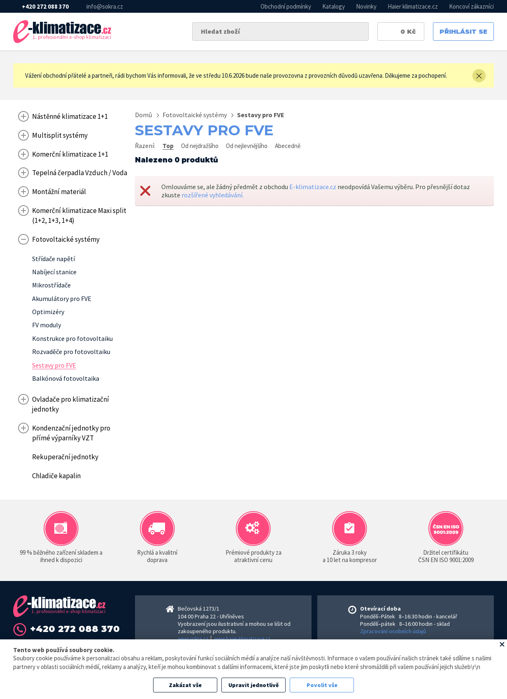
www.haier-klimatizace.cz (242, 638)
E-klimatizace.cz (312, 187)
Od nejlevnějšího (246, 146)
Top (168, 146)
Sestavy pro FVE (260, 115)
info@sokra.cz (104, 6)
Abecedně (287, 146)
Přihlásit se (463, 31)
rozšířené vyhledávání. (212, 195)
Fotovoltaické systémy (195, 115)
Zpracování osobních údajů (393, 631)
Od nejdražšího (200, 146)
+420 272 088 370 (45, 6)
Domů (143, 115)
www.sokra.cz (193, 638)
